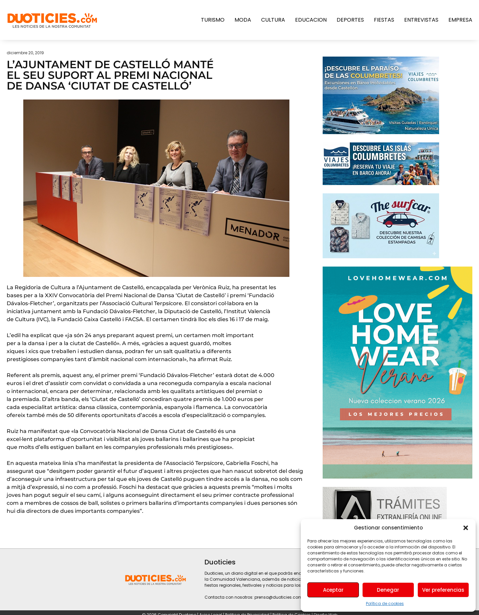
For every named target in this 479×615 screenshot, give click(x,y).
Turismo (213, 20)
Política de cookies (385, 603)
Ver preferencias (443, 589)
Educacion (311, 20)
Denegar (388, 589)
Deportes (350, 20)
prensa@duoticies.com (278, 597)
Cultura (273, 20)
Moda (243, 20)
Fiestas (384, 20)
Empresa (460, 20)
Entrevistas (421, 20)
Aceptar (333, 589)
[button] (465, 527)
